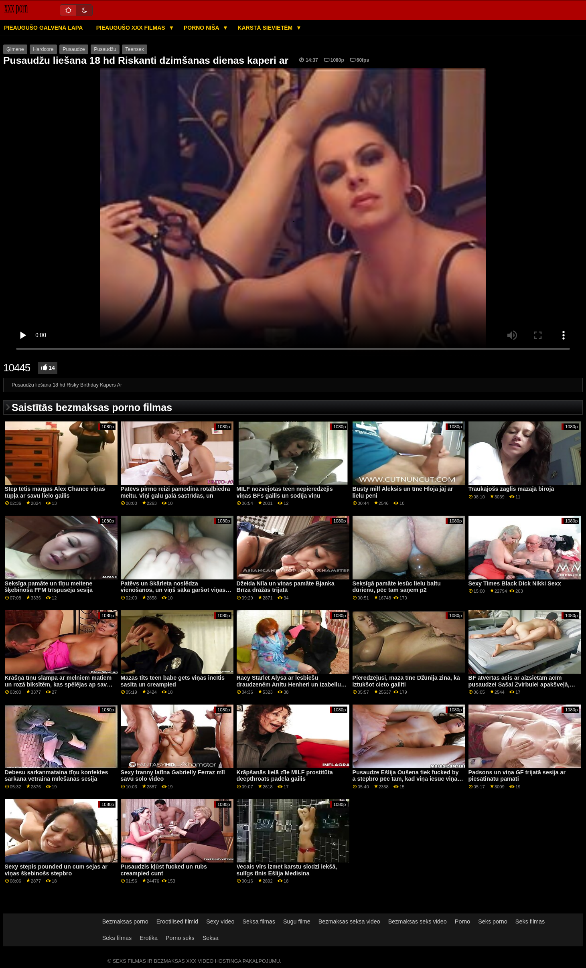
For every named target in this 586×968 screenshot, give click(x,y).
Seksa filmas (258, 921)
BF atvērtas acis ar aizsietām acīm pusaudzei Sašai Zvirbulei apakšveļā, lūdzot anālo (519, 684)
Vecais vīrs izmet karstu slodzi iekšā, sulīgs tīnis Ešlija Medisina (287, 870)
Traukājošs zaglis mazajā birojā (511, 489)
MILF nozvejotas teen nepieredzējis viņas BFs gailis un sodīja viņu (285, 492)
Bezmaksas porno (125, 921)
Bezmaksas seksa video (349, 921)
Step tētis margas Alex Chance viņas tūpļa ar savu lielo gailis (55, 492)
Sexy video (220, 921)
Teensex (134, 49)
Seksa (211, 938)
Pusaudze (74, 49)
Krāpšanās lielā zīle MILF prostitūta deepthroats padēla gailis (285, 775)
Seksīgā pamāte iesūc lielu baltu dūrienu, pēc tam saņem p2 (397, 586)
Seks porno (492, 921)
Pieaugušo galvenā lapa (43, 27)
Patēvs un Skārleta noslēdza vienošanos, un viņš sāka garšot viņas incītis (173, 590)
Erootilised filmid (177, 921)
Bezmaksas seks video (417, 921)
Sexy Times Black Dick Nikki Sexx (514, 583)
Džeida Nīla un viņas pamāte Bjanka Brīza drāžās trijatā (286, 586)
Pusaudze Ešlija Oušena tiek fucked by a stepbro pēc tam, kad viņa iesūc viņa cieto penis (406, 779)
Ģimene (15, 49)
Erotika (149, 938)
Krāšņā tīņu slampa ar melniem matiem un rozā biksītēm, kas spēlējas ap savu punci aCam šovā (58, 684)
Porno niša (202, 27)
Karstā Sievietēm (265, 27)
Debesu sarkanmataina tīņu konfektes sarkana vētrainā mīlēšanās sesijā (56, 775)
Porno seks (180, 938)
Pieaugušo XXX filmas (131, 27)
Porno (462, 921)
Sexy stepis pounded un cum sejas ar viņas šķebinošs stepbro (56, 870)
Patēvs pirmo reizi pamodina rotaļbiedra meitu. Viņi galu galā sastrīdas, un (175, 492)
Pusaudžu (105, 49)
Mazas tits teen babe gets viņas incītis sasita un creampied (173, 681)
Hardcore (43, 49)
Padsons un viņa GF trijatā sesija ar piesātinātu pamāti (517, 775)
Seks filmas (530, 921)
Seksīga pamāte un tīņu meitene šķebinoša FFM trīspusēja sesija (49, 586)
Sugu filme (296, 921)
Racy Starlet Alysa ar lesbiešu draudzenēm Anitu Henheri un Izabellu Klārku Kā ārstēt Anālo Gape (289, 684)
